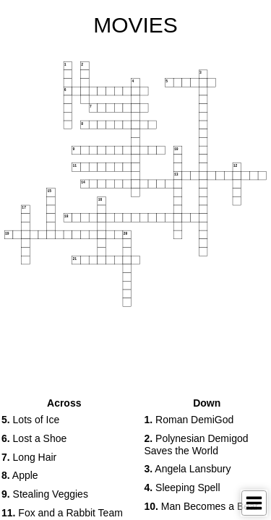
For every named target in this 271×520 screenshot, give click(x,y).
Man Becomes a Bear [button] (202, 506)
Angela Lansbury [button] (188, 468)
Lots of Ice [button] (30, 419)
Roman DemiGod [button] (189, 419)
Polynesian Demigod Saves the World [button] (197, 444)
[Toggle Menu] (254, 503)
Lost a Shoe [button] (33, 438)
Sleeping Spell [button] (182, 487)
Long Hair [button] (28, 457)
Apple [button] (19, 475)
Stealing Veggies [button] (44, 494)
